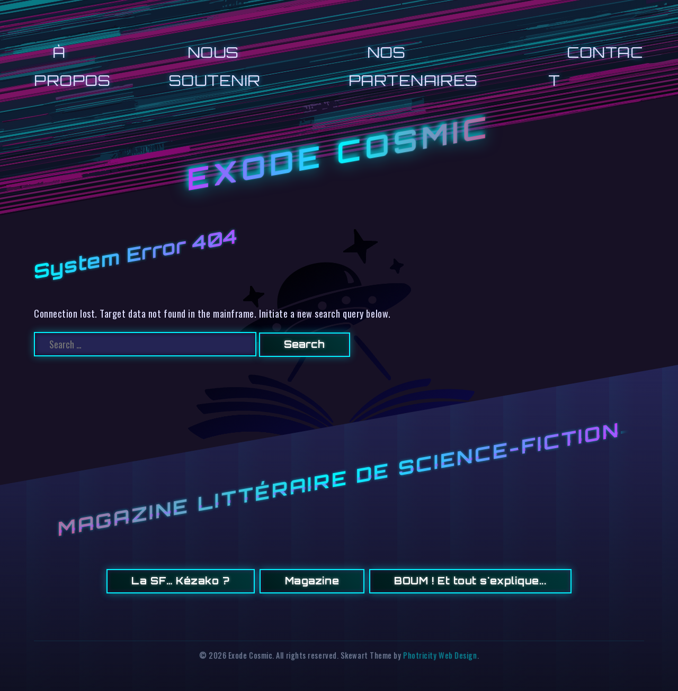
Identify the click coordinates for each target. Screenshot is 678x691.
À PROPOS (72, 66)
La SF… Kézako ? (180, 581)
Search (304, 344)
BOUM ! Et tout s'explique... (470, 581)
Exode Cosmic (338, 153)
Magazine (312, 581)
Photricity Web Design (440, 655)
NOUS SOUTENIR (215, 66)
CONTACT (595, 66)
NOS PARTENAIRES (413, 66)
